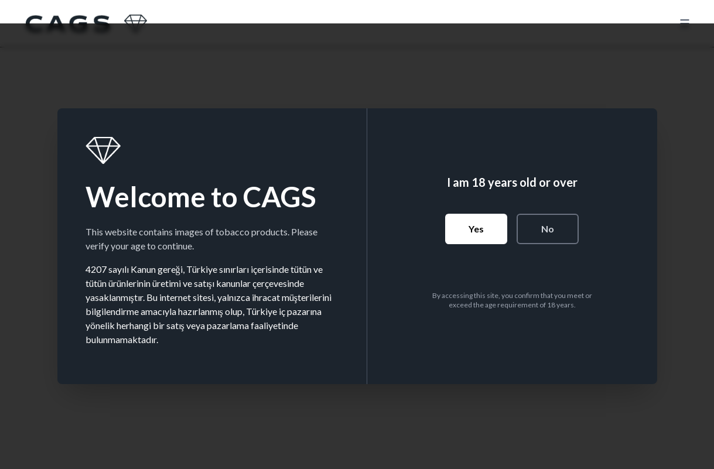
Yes (476, 228)
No (547, 228)
